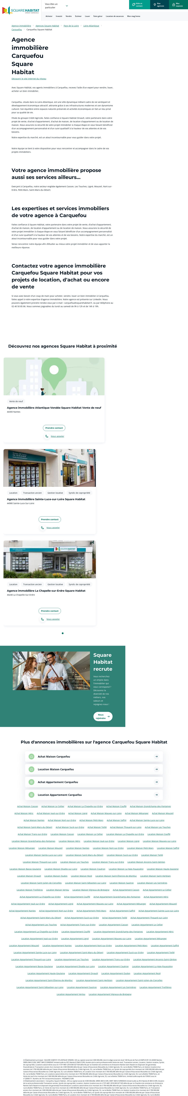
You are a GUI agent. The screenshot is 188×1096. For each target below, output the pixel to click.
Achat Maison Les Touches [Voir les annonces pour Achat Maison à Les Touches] (158, 827)
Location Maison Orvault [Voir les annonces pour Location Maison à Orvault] (29, 876)
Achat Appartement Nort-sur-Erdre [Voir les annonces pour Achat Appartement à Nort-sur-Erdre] (56, 910)
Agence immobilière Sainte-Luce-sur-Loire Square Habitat (46, 499)
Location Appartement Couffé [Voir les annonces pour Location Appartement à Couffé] (76, 931)
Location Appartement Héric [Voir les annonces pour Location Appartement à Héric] (160, 931)
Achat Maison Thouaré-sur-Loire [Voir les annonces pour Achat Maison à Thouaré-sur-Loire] (125, 827)
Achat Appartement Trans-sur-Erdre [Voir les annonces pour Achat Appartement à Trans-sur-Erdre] (77, 924)
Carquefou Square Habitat (39, 29)
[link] (103, 716)
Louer (87, 16)
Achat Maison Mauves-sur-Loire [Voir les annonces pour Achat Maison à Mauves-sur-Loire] (106, 813)
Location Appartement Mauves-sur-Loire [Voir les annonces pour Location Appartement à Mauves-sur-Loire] (111, 938)
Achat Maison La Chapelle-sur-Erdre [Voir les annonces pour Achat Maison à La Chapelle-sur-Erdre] (85, 806)
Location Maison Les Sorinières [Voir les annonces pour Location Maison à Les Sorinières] (152, 883)
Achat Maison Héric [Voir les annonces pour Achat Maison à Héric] (24, 813)
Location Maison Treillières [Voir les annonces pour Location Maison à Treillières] (30, 889)
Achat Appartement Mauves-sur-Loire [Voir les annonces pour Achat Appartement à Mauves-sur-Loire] (95, 903)
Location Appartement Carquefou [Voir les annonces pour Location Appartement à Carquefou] (60, 795)
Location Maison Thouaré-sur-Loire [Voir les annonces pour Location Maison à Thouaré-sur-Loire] (40, 862)
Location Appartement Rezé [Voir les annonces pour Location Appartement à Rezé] (147, 973)
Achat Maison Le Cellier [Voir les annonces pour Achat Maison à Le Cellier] (52, 806)
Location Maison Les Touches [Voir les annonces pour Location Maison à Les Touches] (74, 862)
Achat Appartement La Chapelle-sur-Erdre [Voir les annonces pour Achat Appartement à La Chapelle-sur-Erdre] (40, 896)
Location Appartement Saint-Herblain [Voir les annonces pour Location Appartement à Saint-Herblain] (94, 980)
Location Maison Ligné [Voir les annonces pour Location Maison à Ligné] (128, 841)
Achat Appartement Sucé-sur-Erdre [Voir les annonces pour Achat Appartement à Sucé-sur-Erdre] (82, 917)
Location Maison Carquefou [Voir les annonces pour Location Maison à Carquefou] (56, 769)
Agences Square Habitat (47, 25)
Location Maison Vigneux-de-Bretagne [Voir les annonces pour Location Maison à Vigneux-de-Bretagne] (91, 889)
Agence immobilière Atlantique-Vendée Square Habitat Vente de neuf (54, 407)
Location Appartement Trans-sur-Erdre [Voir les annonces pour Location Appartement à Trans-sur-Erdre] (111, 959)
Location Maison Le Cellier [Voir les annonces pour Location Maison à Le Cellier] (90, 834)
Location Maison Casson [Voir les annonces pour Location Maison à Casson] (62, 834)
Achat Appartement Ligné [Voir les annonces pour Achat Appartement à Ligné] (60, 903)
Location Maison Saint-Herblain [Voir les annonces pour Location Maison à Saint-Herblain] (155, 876)
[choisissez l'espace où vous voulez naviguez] (57, 6)
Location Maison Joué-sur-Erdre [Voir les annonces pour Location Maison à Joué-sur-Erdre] (99, 841)
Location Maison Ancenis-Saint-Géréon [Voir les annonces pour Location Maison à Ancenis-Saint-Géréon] (146, 862)
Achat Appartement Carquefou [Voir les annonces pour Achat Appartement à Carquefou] (58, 782)
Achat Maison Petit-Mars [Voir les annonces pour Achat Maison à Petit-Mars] (91, 820)
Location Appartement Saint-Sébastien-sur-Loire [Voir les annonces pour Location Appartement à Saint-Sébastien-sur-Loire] (40, 987)
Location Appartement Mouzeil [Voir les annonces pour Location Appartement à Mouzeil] (24, 945)
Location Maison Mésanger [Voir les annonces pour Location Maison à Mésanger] (22, 848)
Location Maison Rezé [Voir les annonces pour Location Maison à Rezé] (81, 876)
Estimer (78, 16)
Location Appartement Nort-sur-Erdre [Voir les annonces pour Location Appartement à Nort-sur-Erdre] (93, 945)
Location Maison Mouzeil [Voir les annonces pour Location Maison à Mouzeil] (50, 848)
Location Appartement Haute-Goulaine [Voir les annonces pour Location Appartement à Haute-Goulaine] (46, 973)
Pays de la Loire (71, 25)
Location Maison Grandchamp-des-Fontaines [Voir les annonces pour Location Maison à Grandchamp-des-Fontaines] (33, 841)
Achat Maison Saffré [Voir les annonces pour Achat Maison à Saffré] (116, 820)
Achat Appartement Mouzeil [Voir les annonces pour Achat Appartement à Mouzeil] (163, 903)
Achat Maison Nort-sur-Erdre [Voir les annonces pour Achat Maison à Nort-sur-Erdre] (62, 820)
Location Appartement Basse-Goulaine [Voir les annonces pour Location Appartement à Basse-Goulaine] (34, 966)
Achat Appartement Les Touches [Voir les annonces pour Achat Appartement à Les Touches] (41, 924)
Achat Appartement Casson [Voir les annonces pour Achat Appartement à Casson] (126, 889)
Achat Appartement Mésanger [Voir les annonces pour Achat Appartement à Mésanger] (131, 903)
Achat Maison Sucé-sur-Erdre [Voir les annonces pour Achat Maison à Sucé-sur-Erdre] (70, 827)
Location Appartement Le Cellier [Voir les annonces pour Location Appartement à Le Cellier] (147, 924)
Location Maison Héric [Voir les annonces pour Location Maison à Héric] (69, 841)
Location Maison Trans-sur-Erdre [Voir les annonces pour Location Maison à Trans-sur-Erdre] (108, 862)
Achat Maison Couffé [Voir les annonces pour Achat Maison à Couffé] (116, 806)
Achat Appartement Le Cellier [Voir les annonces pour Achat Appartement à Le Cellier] (157, 889)
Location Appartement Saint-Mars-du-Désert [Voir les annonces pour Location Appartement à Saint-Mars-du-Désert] (81, 952)
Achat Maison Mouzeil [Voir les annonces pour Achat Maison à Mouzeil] (162, 813)
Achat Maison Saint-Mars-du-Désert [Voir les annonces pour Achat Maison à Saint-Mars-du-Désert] (34, 827)
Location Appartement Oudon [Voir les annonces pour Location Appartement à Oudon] (115, 973)
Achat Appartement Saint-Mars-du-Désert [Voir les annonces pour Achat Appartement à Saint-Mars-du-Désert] (40, 917)
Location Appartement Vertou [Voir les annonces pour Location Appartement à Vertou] (71, 994)
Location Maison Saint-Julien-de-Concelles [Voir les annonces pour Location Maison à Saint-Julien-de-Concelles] (41, 883)
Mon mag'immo (133, 16)
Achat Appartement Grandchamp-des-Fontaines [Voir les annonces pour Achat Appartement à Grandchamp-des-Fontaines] (117, 896)
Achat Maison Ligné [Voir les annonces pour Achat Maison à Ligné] (77, 813)
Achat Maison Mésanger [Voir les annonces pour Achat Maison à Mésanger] (137, 813)
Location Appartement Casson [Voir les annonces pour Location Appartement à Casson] (113, 924)
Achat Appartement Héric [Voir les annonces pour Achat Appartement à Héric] (156, 896)
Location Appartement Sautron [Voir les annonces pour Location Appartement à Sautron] (82, 987)
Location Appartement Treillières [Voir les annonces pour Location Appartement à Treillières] (155, 987)
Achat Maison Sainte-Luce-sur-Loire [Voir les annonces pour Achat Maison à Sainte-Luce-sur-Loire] (147, 820)
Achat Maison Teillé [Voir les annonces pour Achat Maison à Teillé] (97, 827)
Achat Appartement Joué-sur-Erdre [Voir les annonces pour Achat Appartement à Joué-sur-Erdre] (28, 903)
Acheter (49, 16)
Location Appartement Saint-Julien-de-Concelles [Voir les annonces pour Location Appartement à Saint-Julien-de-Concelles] (139, 980)
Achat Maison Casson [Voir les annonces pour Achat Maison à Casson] (27, 806)
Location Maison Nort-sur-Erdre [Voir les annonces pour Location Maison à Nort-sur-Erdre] (108, 848)
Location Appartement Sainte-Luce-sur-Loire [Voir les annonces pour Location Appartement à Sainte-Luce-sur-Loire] (35, 952)
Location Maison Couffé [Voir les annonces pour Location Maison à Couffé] (159, 834)
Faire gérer (97, 16)
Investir (59, 16)
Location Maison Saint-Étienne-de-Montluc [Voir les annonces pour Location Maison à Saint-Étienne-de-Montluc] (116, 876)
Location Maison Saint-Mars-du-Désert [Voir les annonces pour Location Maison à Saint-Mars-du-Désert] (84, 855)
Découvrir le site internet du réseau (29, 78)
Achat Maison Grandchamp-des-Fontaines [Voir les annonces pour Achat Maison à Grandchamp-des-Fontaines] (150, 806)
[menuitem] (49, 16)
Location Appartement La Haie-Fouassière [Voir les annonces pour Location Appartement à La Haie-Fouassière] (152, 966)
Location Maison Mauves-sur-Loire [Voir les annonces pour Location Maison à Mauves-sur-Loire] (159, 841)
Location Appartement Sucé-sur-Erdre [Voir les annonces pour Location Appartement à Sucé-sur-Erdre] (125, 952)
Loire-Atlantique (91, 25)
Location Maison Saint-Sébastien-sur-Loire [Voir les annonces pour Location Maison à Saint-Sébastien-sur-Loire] (85, 883)
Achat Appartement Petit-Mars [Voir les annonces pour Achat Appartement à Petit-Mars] (91, 910)
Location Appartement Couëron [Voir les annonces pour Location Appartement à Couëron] (113, 966)
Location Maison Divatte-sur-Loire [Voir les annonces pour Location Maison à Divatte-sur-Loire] (61, 869)
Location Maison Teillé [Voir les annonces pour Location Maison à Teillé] (152, 855)
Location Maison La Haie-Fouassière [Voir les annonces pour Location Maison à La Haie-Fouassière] (126, 869)
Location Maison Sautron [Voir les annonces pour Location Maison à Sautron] (122, 883)
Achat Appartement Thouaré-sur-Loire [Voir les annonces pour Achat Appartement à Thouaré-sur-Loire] (149, 917)
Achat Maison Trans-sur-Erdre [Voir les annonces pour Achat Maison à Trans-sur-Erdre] (32, 834)
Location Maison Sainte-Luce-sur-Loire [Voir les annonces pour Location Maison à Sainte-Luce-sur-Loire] (43, 855)
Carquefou (17, 29)
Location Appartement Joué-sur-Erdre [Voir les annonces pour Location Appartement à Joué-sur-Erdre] (39, 938)
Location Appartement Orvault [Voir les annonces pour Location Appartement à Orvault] (83, 973)
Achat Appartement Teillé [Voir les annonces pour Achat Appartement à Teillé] (114, 917)
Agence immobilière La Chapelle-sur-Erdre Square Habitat (46, 590)
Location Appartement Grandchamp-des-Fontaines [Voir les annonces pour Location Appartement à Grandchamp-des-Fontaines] (118, 931)
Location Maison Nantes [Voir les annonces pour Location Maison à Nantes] (77, 848)
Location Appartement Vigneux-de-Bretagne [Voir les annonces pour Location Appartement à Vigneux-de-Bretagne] (110, 994)
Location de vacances (115, 16)
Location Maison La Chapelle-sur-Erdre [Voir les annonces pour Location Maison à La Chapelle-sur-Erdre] (125, 834)
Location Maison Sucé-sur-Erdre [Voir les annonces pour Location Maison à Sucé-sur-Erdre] (122, 855)
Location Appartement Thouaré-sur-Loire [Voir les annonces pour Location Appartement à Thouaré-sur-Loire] (31, 959)
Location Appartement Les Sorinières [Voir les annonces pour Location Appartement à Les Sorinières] (118, 987)
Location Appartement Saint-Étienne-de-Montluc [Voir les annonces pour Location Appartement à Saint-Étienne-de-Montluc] (49, 980)
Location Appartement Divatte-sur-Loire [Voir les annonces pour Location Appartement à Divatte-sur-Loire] (75, 966)
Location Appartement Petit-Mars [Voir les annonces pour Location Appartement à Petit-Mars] (131, 945)
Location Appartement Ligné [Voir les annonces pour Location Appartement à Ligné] (75, 938)
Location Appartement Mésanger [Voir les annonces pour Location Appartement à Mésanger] (151, 938)
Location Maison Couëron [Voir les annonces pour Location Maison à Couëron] (93, 869)
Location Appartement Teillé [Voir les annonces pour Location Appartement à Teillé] (161, 952)
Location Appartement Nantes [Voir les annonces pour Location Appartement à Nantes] (57, 945)
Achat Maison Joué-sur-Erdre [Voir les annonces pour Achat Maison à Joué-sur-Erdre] (51, 813)
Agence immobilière (21, 25)
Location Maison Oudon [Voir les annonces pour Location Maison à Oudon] (55, 876)
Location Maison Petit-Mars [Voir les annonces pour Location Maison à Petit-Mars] (140, 848)
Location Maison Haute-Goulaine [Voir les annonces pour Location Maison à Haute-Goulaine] (163, 869)
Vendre (69, 16)
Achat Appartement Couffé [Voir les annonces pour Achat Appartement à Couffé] (77, 896)
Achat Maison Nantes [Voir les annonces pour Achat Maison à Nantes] (34, 820)
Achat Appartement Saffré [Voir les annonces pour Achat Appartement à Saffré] (122, 910)
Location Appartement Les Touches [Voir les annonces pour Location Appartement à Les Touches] (72, 959)
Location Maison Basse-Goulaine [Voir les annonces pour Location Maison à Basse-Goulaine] (25, 869)
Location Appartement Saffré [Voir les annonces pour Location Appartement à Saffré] (165, 945)
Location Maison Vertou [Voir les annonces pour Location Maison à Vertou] (57, 889)
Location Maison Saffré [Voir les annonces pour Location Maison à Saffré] (168, 848)
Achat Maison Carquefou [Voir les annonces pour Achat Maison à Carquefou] (54, 756)
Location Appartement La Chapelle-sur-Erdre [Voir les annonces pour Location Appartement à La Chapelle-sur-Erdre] (36, 931)
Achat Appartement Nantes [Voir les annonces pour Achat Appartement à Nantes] (22, 910)
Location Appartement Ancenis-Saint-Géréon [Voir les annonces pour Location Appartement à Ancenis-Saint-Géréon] (155, 959)
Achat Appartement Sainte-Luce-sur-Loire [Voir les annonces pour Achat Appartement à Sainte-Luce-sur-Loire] (159, 910)
